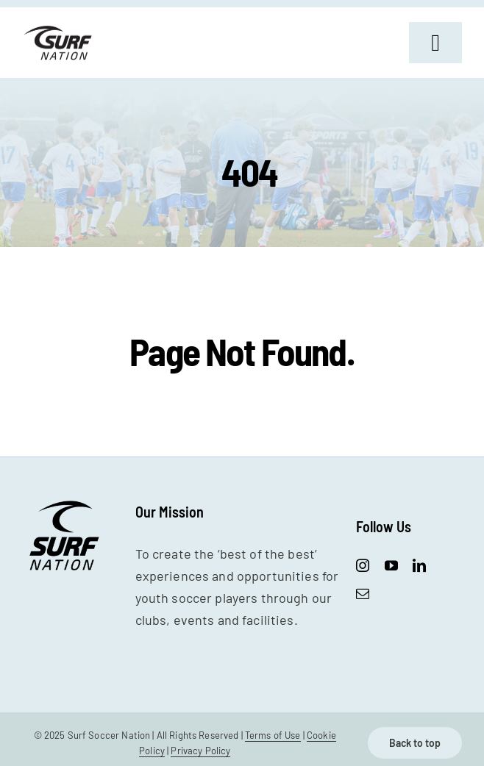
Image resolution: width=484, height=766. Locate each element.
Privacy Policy (200, 750)
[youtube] (391, 565)
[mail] (362, 593)
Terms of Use (273, 735)
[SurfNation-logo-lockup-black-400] (59, 31)
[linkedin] (419, 565)
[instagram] (362, 565)
